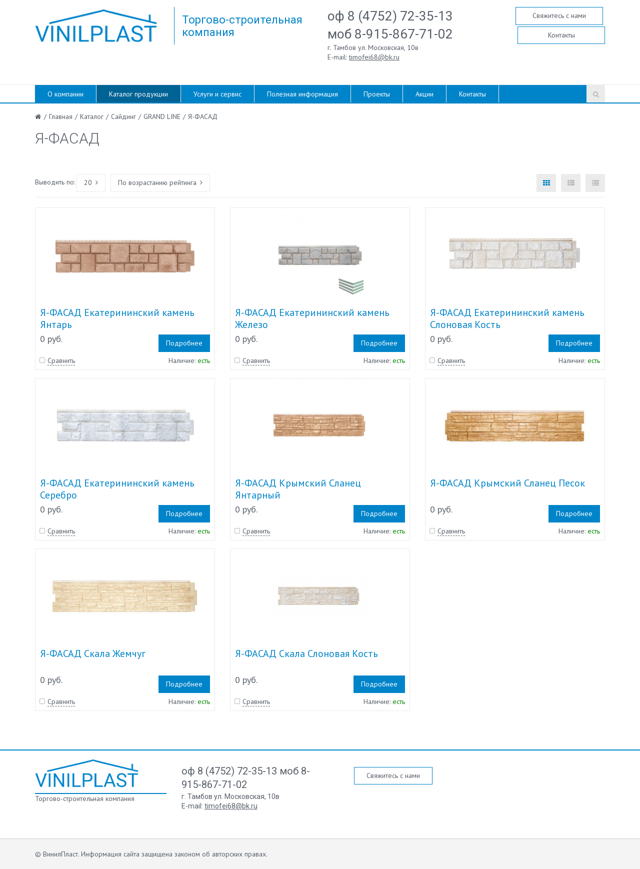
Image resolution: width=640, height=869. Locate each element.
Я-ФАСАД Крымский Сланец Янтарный (298, 489)
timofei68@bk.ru (374, 57)
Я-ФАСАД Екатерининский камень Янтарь (117, 318)
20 (91, 182)
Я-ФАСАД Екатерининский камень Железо (312, 318)
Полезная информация (302, 94)
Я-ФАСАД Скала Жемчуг (93, 653)
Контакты (561, 35)
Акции (425, 94)
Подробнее (184, 343)
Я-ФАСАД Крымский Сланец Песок (507, 483)
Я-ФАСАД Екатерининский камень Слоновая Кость (507, 318)
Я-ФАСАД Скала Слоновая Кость (306, 653)
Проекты (377, 94)
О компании (66, 94)
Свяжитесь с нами (559, 15)
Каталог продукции (138, 94)
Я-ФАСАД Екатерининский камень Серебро (117, 489)
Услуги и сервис (218, 94)
